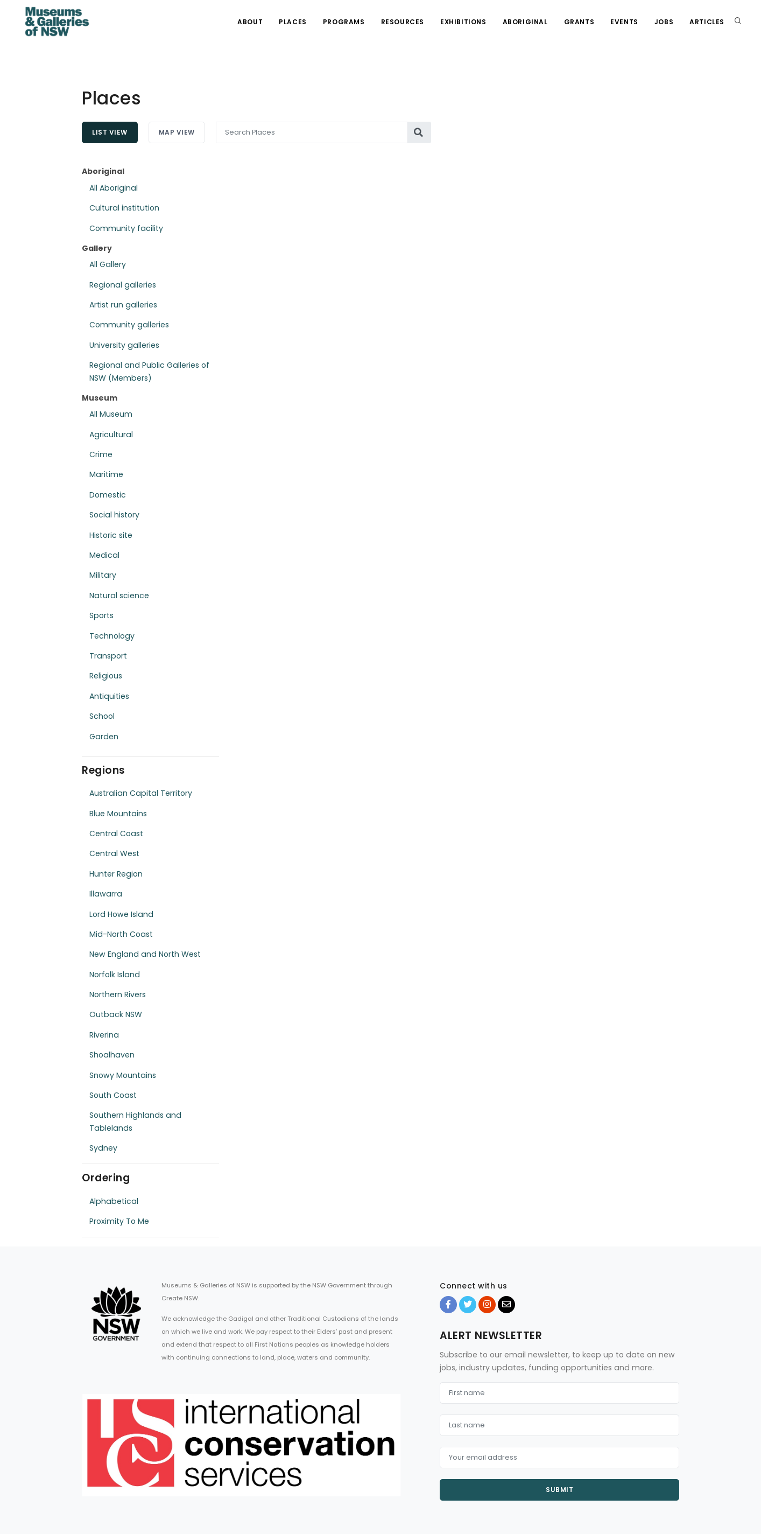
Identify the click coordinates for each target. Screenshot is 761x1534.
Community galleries (129, 324)
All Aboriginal (113, 188)
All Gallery (107, 264)
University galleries (124, 345)
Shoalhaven (112, 1054)
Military (102, 575)
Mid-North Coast (121, 934)
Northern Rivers (117, 994)
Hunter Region (116, 873)
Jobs (663, 21)
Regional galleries (122, 284)
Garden (103, 736)
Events (624, 21)
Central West (114, 853)
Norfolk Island (114, 974)
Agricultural (111, 434)
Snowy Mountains (122, 1075)
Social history (114, 514)
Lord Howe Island (121, 914)
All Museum (110, 414)
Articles (706, 21)
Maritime (106, 474)
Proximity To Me (119, 1221)
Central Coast (116, 833)
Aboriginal (525, 21)
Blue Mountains (118, 813)
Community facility (126, 228)
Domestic (107, 494)
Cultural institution (124, 207)
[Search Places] (312, 132)
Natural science (119, 595)
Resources (402, 21)
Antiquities (109, 696)
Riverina (104, 1034)
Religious (105, 675)
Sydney (103, 1148)
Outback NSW (115, 1014)
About (250, 21)
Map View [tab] (177, 132)
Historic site (110, 535)
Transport (108, 655)
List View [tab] (110, 132)
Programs (344, 21)
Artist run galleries (123, 304)
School (102, 716)
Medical (104, 555)
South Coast (113, 1095)
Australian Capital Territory (140, 793)
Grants (579, 21)
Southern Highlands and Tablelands (135, 1121)
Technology (112, 636)
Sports (101, 615)
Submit (559, 1489)
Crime (100, 454)
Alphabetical (113, 1201)
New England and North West (145, 954)
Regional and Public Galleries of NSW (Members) (149, 371)
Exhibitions (463, 21)
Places (293, 21)
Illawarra (105, 893)
